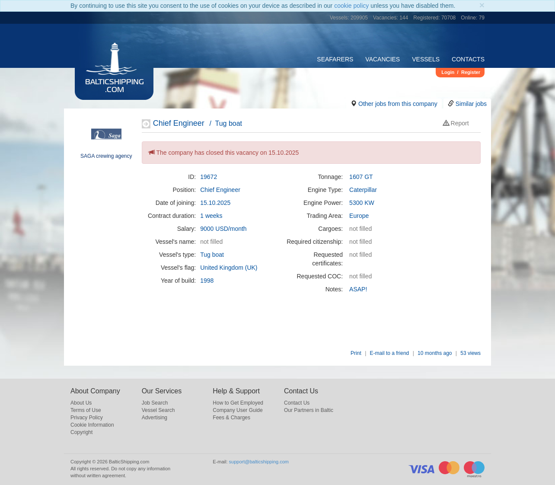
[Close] (482, 5)
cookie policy (351, 5)
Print (356, 353)
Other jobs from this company (397, 103)
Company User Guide (237, 410)
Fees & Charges (231, 418)
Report (456, 123)
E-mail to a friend (389, 353)
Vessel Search (158, 410)
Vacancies (382, 59)
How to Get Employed (238, 403)
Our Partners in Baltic (308, 410)
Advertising (154, 418)
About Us (81, 403)
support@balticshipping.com (259, 461)
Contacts (468, 59)
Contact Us (296, 403)
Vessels (426, 59)
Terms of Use (85, 410)
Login (447, 72)
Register (470, 72)
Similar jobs (471, 103)
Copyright (81, 432)
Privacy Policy (86, 418)
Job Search (155, 403)
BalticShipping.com (114, 86)
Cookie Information (92, 425)
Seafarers (335, 59)
